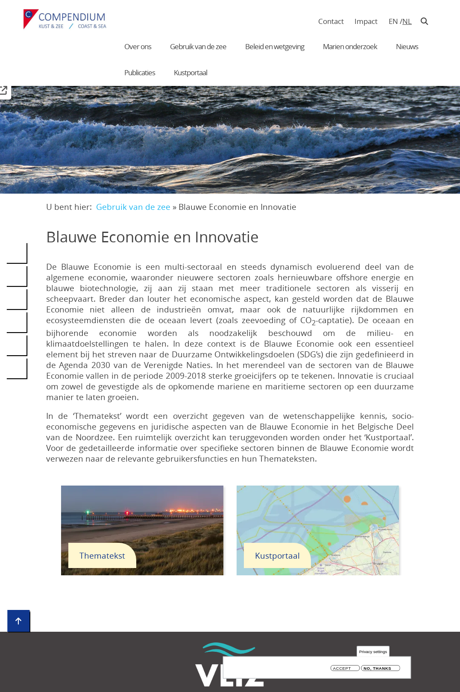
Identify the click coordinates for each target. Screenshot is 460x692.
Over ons (137, 46)
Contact (331, 21)
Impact (366, 21)
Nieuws (407, 46)
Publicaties (139, 72)
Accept (342, 668)
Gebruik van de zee (198, 46)
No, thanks (377, 668)
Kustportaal (190, 72)
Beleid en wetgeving (274, 46)
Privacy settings (373, 651)
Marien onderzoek (350, 46)
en (393, 21)
